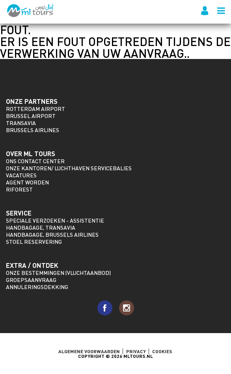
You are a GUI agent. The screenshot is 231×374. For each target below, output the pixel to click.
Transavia (21, 123)
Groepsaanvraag (31, 279)
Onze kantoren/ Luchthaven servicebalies (69, 168)
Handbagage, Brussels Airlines (52, 234)
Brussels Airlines (32, 130)
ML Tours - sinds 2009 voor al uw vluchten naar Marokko (30, 10)
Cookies (162, 351)
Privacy (136, 351)
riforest (19, 189)
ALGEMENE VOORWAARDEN (89, 351)
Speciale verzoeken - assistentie (55, 220)
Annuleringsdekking (37, 287)
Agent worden (27, 182)
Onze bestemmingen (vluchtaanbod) (58, 272)
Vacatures (21, 175)
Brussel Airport (31, 115)
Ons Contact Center (35, 161)
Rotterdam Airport (35, 108)
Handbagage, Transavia (40, 227)
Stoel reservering (34, 241)
